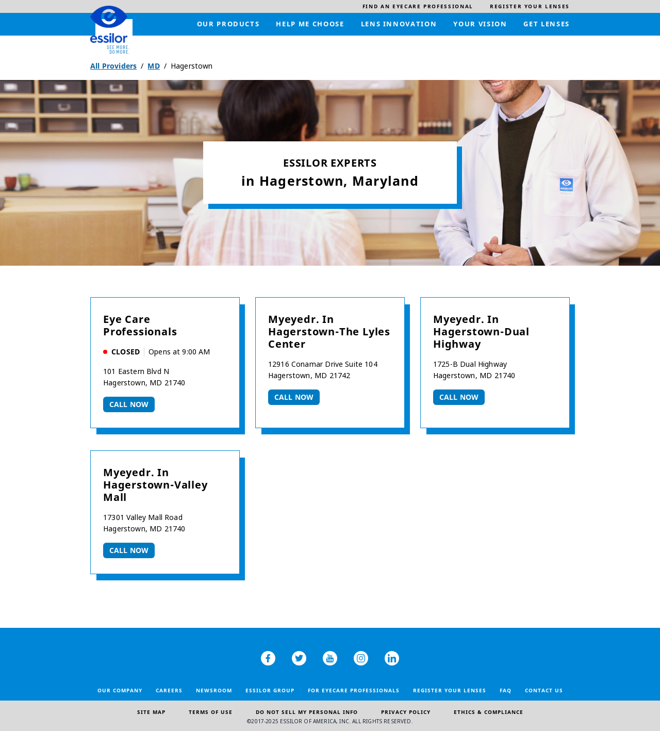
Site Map (151, 712)
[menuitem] (417, 6)
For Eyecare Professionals (354, 690)
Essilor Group (269, 690)
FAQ (506, 690)
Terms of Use (211, 712)
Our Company (119, 690)
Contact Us (544, 690)
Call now (128, 404)
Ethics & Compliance (488, 712)
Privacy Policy (406, 712)
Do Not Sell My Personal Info (307, 712)
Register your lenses (449, 690)
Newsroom (214, 690)
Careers (169, 690)
